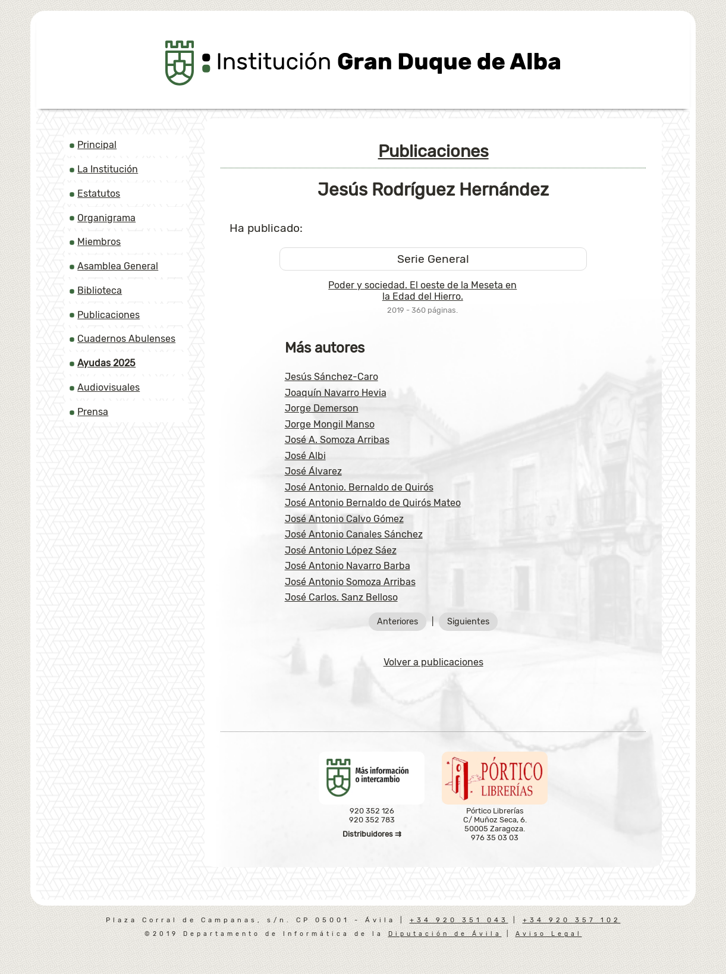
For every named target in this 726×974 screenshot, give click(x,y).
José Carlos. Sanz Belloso (341, 597)
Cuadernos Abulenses (126, 338)
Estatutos (98, 193)
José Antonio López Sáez (341, 550)
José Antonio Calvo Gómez (344, 518)
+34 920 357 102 (572, 920)
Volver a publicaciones (433, 662)
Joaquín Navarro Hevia (335, 392)
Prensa (92, 411)
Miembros (99, 241)
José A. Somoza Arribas (337, 439)
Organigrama (106, 218)
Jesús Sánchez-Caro (331, 376)
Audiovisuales (108, 387)
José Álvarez (313, 471)
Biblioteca (99, 290)
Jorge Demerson (322, 408)
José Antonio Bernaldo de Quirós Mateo (373, 502)
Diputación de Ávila (445, 934)
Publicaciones (108, 315)
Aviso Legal (549, 934)
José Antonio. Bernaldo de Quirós (359, 487)
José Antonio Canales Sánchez (354, 534)
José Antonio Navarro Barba (347, 565)
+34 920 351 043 (459, 920)
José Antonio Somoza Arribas (350, 581)
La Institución (107, 169)
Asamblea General (117, 266)
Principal (97, 144)
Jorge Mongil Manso (330, 424)
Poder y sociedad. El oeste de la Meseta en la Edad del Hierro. (422, 290)
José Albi (305, 455)
